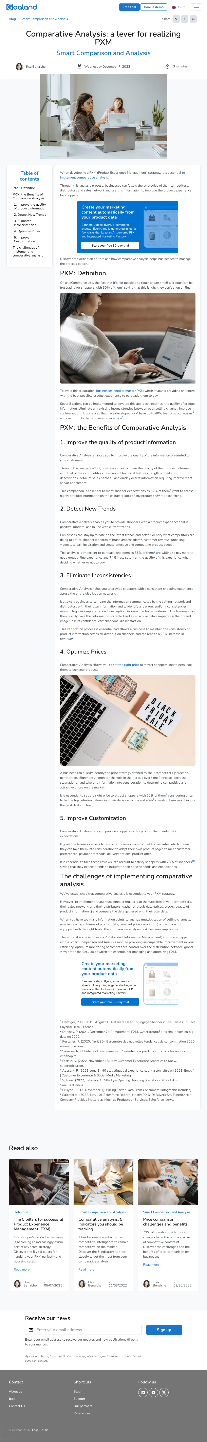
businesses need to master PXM (120, 391)
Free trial (129, 7)
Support (79, 1399)
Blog (12, 19)
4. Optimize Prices (27, 231)
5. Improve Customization (24, 239)
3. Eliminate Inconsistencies (25, 223)
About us (15, 1391)
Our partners (83, 1406)
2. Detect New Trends (30, 214)
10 (193, 861)
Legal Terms (40, 1430)
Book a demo (154, 7)
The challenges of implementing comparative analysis (28, 251)
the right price (128, 665)
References (82, 1413)
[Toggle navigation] (196, 7)
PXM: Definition (24, 188)
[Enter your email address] (89, 1330)
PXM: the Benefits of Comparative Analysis (28, 196)
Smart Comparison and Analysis (44, 19)
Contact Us (17, 1406)
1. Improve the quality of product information (30, 206)
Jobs (12, 1399)
